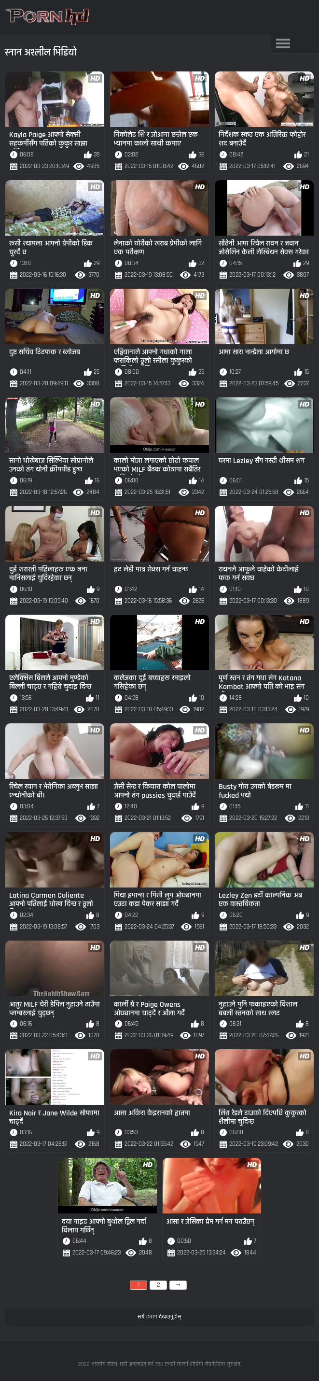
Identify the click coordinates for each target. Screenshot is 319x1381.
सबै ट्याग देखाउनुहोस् (159, 1317)
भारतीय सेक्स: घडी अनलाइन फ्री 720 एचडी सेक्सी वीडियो (147, 1364)
